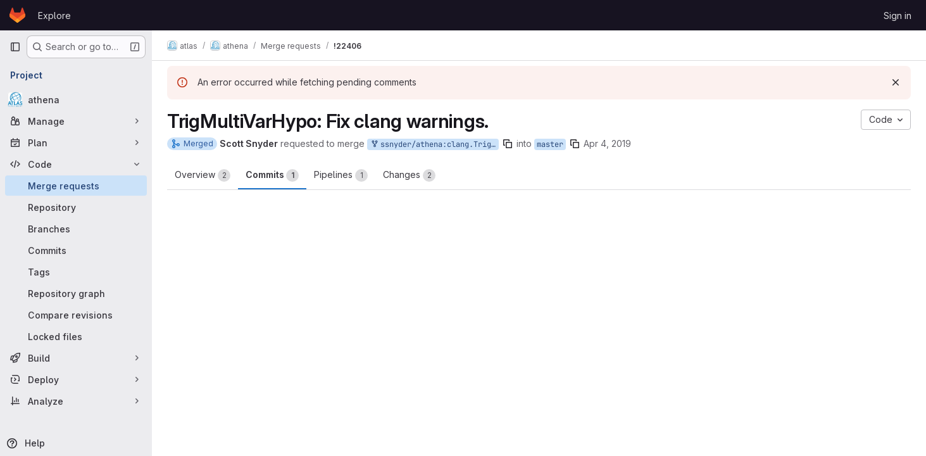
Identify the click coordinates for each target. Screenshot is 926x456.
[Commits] (76, 250)
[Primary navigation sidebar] (15, 47)
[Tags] (76, 272)
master (550, 144)
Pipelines (341, 175)
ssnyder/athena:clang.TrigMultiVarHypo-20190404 (434, 144)
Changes (409, 175)
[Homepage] (17, 15)
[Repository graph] (76, 293)
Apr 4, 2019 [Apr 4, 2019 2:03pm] (607, 143)
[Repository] (76, 207)
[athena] (76, 99)
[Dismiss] (895, 82)
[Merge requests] (76, 185)
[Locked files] (76, 336)
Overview (202, 175)
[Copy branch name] (507, 143)
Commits (272, 175)
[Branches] (76, 228)
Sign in (897, 15)
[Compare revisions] (76, 315)
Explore (54, 15)
